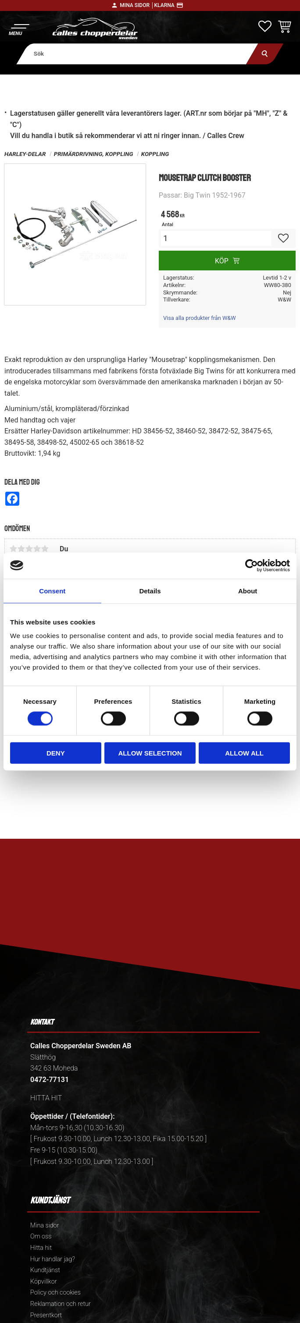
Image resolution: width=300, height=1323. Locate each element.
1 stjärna (13, 549)
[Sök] (264, 53)
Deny (55, 753)
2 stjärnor (21, 549)
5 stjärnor (45, 549)
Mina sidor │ (137, 5)
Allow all (244, 753)
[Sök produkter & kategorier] (137, 53)
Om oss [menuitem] (40, 1236)
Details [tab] (150, 590)
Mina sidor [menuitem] (44, 1225)
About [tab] (247, 590)
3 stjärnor (29, 549)
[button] (18, 28)
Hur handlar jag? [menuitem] (52, 1259)
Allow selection (150, 753)
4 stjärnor (37, 549)
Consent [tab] (52, 590)
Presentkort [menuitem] (46, 1315)
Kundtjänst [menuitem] (45, 1270)
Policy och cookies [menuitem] (55, 1292)
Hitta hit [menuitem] (41, 1248)
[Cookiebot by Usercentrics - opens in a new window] (251, 565)
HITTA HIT (46, 1098)
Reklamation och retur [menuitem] (60, 1304)
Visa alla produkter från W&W (199, 318)
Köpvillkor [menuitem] (43, 1281)
